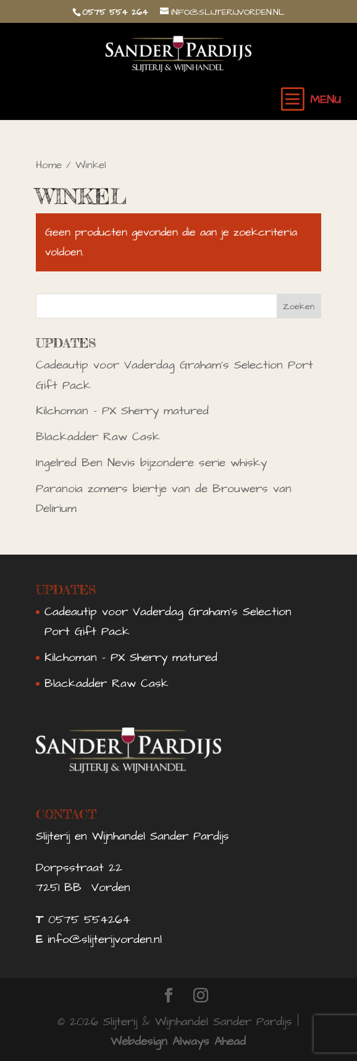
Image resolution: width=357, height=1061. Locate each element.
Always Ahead (209, 1041)
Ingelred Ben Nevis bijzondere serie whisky (151, 462)
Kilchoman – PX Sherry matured (122, 411)
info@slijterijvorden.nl (105, 939)
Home (49, 165)
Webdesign (139, 1041)
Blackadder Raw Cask (98, 436)
